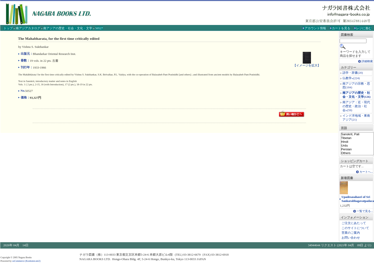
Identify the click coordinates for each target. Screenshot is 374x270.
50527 (99, 28)
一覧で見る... (365, 211)
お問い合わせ (351, 237)
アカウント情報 (315, 28)
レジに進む (363, 28)
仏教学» (347, 78)
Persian (357, 149)
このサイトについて (355, 228)
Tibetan (357, 138)
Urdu (357, 145)
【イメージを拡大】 (307, 63)
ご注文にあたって (354, 223)
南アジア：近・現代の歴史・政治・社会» (356, 106)
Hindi (357, 142)
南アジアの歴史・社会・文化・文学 (67, 28)
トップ (8, 28)
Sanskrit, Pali (357, 134)
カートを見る (341, 28)
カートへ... (366, 171)
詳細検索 (367, 61)
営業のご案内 (351, 232)
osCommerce (18, 261)
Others (357, 153)
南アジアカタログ (28, 28)
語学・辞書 (350, 72)
